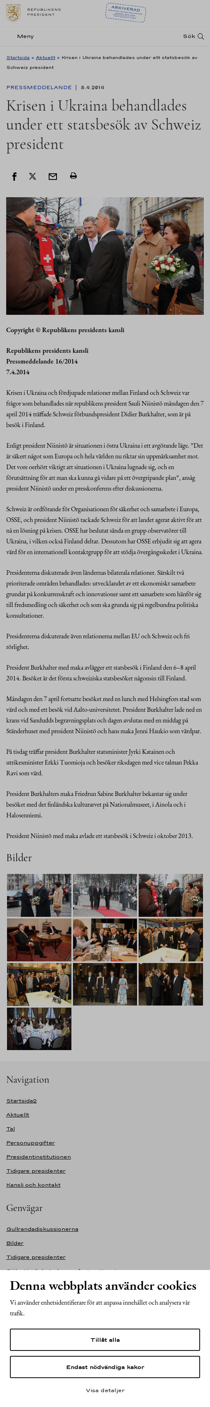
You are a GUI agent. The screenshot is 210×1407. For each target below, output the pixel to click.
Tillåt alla (105, 1339)
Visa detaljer (105, 1390)
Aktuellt (45, 57)
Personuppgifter (30, 1142)
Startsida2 (21, 1100)
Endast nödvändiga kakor (105, 1367)
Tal (10, 1128)
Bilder (15, 1242)
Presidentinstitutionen (38, 1156)
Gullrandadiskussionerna (42, 1228)
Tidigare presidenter (36, 1170)
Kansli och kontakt (33, 1184)
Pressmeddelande (39, 87)
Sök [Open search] (189, 36)
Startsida (18, 57)
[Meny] (22, 36)
